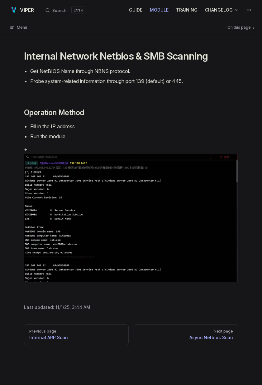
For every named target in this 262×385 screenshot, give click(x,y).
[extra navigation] (249, 10)
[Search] (65, 10)
